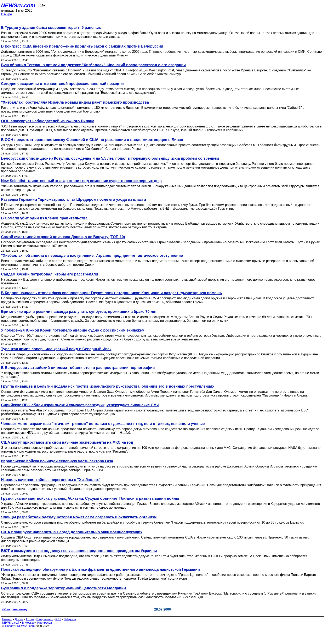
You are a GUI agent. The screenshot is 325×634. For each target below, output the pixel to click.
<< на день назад (14, 609)
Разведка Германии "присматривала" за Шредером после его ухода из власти (73, 199)
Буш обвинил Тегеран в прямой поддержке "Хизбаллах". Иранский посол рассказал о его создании (93, 65)
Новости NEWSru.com (20, 626)
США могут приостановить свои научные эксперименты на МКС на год (67, 442)
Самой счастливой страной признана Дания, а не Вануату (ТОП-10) (63, 237)
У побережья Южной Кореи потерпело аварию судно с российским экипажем (72, 330)
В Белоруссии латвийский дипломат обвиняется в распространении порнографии (78, 368)
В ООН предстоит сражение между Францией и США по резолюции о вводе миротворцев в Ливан (92, 140)
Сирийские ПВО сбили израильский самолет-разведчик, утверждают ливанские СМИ (80, 405)
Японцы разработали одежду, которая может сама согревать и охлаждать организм (79, 517)
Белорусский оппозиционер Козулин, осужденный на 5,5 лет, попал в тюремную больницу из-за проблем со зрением (110, 158)
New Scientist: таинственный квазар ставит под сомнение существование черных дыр (81, 181)
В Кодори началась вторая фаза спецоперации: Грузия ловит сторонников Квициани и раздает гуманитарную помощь (111, 293)
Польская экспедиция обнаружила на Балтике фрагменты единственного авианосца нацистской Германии (100, 569)
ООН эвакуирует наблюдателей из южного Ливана (47, 121)
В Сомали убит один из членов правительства (44, 218)
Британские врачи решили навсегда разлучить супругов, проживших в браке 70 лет (79, 312)
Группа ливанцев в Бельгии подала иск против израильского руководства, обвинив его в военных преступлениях (107, 386)
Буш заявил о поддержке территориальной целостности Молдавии (63, 588)
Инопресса (44, 622)
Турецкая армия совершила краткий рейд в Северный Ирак (56, 349)
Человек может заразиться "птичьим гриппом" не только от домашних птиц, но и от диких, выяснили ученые (103, 424)
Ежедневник (44, 619)
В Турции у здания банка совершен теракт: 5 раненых (51, 28)
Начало (7, 619)
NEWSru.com (18, 5)
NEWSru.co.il (10, 622)
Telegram (70, 619)
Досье (19, 619)
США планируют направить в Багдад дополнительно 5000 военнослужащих (71, 532)
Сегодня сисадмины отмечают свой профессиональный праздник (63, 84)
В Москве (28, 622)
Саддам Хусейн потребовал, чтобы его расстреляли (49, 274)
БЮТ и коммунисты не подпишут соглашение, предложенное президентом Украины (79, 551)
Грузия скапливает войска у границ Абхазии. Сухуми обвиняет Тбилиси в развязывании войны (90, 498)
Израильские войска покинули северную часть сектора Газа (57, 461)
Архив (30, 619)
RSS (58, 619)
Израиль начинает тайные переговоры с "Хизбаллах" (51, 480)
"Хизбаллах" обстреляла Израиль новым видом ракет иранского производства (75, 102)
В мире (6, 14)
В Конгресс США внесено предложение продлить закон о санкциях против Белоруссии (82, 46)
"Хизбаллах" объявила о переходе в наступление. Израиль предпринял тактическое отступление (92, 255)
